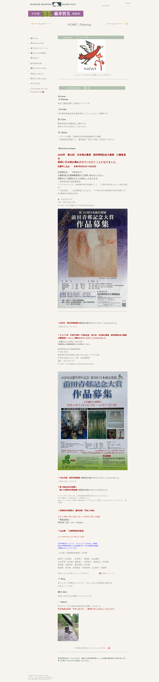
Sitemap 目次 (37, 43)
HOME (72, 24)
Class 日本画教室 (38, 53)
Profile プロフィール (39, 48)
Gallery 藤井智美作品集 (36, 60)
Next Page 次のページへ (117, 24)
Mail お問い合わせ (39, 79)
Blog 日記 (35, 84)
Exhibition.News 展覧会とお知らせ (38, 71)
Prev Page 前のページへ (42, 24)
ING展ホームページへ (107, 573)
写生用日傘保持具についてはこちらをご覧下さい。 (92, 648)
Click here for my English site (38, 90)
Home (34, 38)
